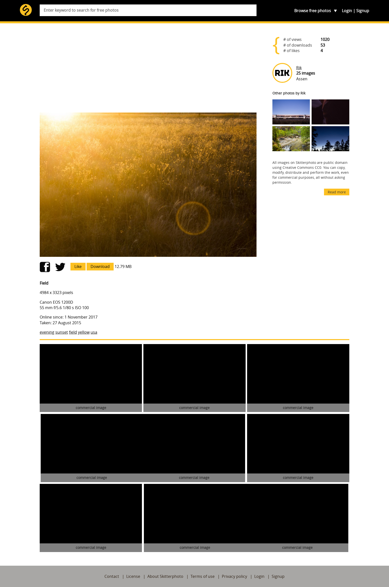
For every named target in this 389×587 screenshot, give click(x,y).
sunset (61, 332)
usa (94, 332)
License (133, 576)
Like (78, 266)
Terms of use (203, 576)
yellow (84, 332)
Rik (299, 67)
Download (100, 266)
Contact (111, 576)
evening (47, 332)
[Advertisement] (148, 70)
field (73, 332)
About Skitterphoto (165, 576)
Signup (362, 10)
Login (347, 10)
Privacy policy (234, 576)
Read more (337, 192)
